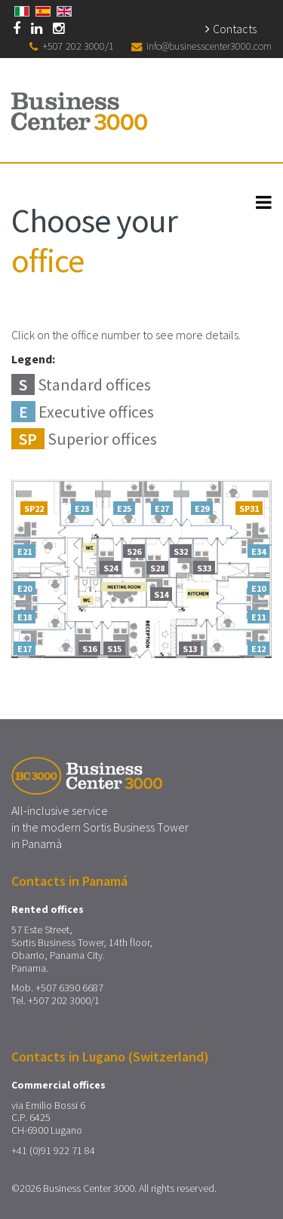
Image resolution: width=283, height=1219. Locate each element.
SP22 (34, 509)
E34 (258, 552)
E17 (24, 649)
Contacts (235, 28)
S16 (89, 649)
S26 (134, 552)
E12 (258, 649)
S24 (110, 568)
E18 (24, 617)
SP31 (249, 509)
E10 (258, 588)
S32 (181, 552)
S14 (161, 595)
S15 (114, 649)
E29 (202, 509)
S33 (204, 568)
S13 (190, 649)
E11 (258, 617)
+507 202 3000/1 (78, 46)
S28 (157, 568)
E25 (124, 509)
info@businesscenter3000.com (209, 46)
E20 (24, 588)
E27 (162, 509)
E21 (24, 552)
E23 (82, 509)
